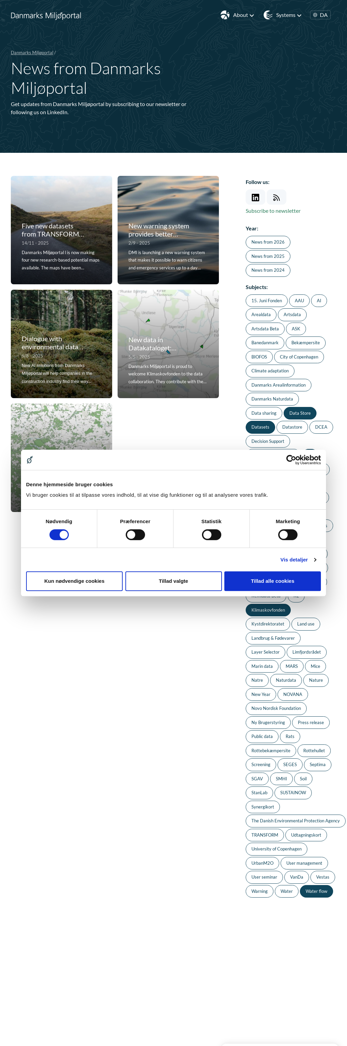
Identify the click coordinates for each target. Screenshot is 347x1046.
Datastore (292, 427)
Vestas (322, 877)
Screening (260, 764)
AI (319, 300)
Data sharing (264, 413)
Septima (318, 764)
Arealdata (261, 314)
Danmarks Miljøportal (32, 52)
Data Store (300, 413)
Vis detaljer (294, 559)
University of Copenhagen (276, 849)
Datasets (260, 427)
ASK (296, 328)
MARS (292, 666)
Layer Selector (265, 652)
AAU (299, 300)
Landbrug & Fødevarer (273, 638)
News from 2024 (268, 270)
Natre (257, 680)
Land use (305, 624)
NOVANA (292, 694)
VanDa (296, 877)
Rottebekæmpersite (270, 750)
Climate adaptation (270, 370)
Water (287, 891)
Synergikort (262, 806)
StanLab (259, 792)
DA (320, 15)
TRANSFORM (264, 835)
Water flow (316, 891)
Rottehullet (314, 750)
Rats (290, 736)
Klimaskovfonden (268, 610)
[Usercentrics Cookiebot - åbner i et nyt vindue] (291, 460)
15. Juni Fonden (266, 300)
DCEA (321, 427)
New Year (260, 694)
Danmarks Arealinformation (278, 385)
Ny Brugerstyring (268, 722)
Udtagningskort (306, 835)
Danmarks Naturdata (272, 399)
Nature (316, 680)
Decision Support (267, 441)
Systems (289, 15)
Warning (259, 891)
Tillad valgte (173, 581)
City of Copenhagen (299, 357)
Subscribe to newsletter (273, 210)
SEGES (290, 764)
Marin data (262, 666)
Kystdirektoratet (267, 624)
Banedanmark (265, 342)
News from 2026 (268, 242)
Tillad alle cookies (272, 581)
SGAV (257, 778)
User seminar (264, 877)
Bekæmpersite (305, 342)
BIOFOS (259, 357)
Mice (315, 666)
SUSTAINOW (293, 792)
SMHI (281, 778)
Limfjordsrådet (306, 652)
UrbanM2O (262, 863)
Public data (262, 736)
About (243, 15)
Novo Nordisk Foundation (276, 708)
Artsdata (292, 314)
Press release (311, 722)
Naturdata (286, 680)
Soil (303, 778)
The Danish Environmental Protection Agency (295, 820)
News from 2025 (268, 256)
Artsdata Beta (265, 328)
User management (304, 863)
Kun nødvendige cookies (74, 581)
